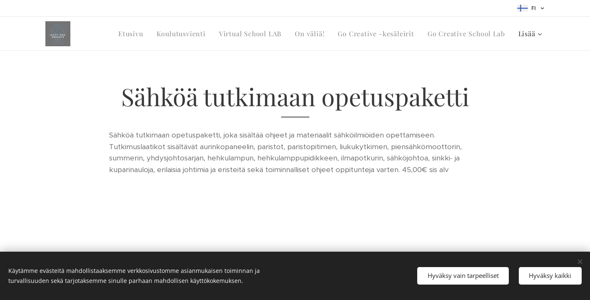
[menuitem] (133, 33)
